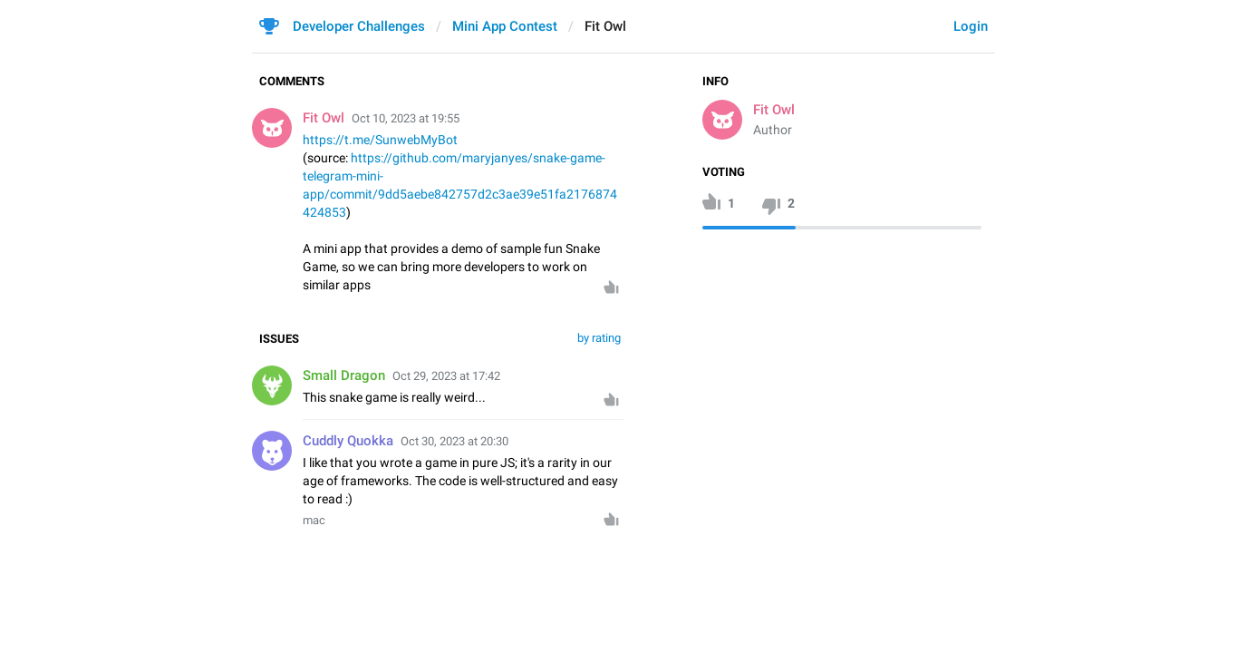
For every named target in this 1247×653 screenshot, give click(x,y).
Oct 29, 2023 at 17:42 (446, 376)
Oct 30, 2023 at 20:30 (454, 441)
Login (970, 26)
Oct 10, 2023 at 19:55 (405, 118)
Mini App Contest (504, 26)
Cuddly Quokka (348, 441)
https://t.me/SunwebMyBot (380, 139)
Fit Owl (774, 110)
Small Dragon (344, 375)
